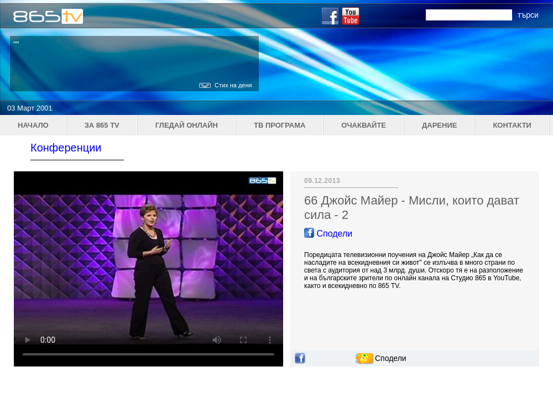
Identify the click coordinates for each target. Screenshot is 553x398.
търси (528, 15)
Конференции (66, 148)
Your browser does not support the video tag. (148, 268)
